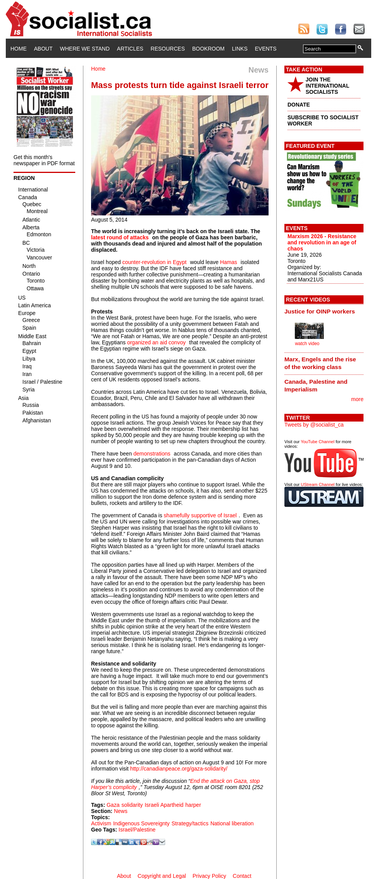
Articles (130, 49)
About (43, 49)
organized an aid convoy (156, 342)
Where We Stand (85, 49)
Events (265, 49)
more (357, 399)
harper (193, 805)
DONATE (298, 105)
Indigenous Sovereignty (141, 823)
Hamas (228, 262)
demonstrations (152, 454)
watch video (307, 343)
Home (18, 49)
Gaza (113, 805)
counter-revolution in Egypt (154, 262)
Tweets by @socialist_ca (314, 425)
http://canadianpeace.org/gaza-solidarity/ (178, 769)
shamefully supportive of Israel (200, 515)
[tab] (323, 311)
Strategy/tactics (189, 823)
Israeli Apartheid (164, 805)
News (120, 811)
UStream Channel (318, 484)
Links (239, 49)
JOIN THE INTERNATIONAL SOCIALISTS (327, 85)
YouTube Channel (317, 441)
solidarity (132, 805)
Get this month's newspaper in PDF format (44, 160)
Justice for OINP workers (319, 311)
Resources (167, 49)
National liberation (232, 823)
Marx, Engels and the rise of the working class (320, 363)
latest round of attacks (120, 237)
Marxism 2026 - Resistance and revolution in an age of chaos (321, 242)
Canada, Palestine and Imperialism (315, 385)
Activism (101, 823)
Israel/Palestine (137, 829)
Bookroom (208, 49)
